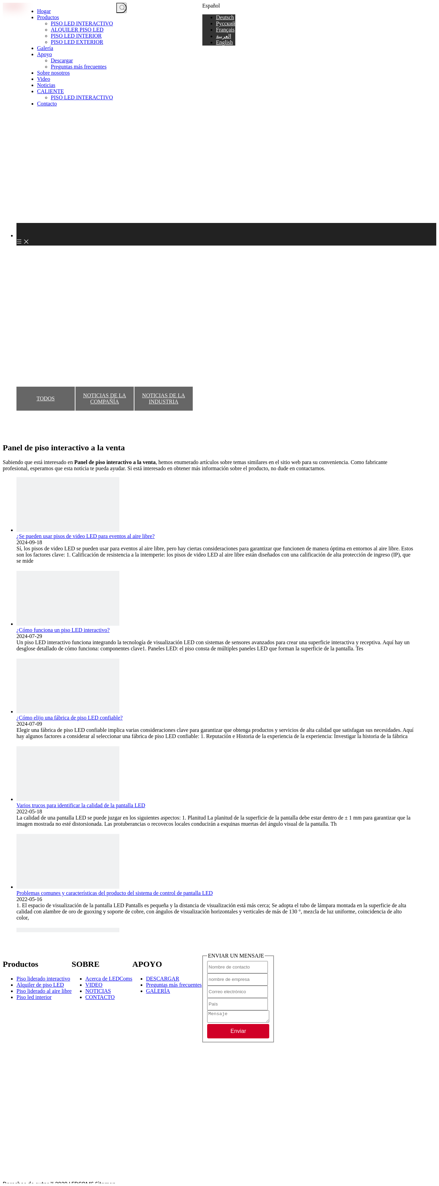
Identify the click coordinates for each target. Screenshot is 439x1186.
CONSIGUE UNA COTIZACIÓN (164, 8)
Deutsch (225, 17)
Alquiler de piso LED (40, 985)
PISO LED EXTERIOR (77, 42)
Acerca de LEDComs (108, 979)
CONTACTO (100, 997)
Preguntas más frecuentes (79, 67)
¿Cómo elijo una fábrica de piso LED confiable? (69, 718)
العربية (223, 36)
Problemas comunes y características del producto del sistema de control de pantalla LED (114, 893)
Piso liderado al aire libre (44, 991)
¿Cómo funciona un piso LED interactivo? (62, 630)
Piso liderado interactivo (43, 979)
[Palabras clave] (127, 8)
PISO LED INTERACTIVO (82, 23)
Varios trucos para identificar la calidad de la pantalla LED (80, 805)
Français (225, 30)
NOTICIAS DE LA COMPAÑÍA (104, 398)
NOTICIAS (98, 991)
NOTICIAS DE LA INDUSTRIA (163, 398)
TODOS (45, 398)
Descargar (62, 60)
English (224, 42)
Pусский (225, 23)
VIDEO (94, 985)
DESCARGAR (162, 979)
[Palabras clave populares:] (121, 8)
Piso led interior (33, 997)
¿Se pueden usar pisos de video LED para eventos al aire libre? (85, 536)
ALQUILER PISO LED (77, 30)
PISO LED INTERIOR (76, 36)
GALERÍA (158, 991)
